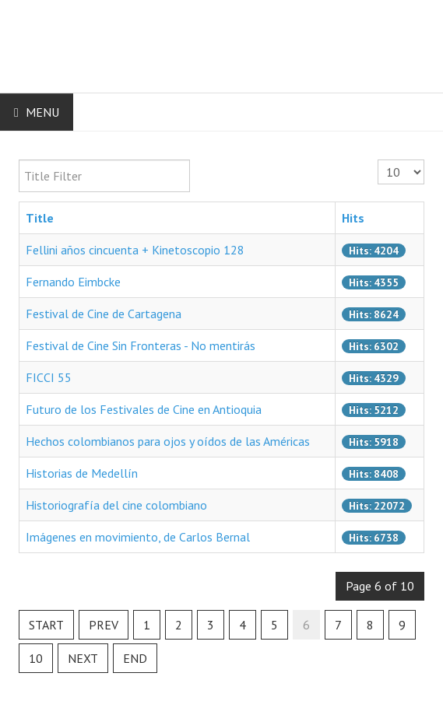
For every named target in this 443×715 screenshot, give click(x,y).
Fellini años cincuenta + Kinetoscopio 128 (135, 250)
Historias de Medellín (82, 473)
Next (83, 658)
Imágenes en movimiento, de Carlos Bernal (138, 537)
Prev (103, 625)
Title (40, 218)
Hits (353, 218)
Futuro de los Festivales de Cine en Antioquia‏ (144, 409)
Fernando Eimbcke (73, 281)
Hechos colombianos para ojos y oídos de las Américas (168, 441)
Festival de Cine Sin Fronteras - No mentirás (140, 345)
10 (36, 658)
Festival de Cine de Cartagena (103, 313)
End (135, 658)
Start (46, 625)
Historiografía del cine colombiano (116, 505)
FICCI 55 (49, 377)
